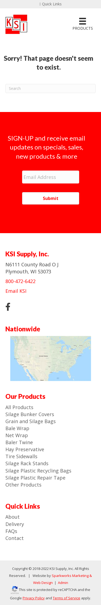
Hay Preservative (24, 449)
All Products (19, 407)
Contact (14, 538)
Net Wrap (16, 435)
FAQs (11, 531)
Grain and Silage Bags (30, 421)
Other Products (23, 484)
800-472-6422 (20, 281)
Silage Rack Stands (26, 463)
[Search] (50, 88)
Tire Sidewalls (21, 456)
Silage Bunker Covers (29, 414)
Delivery (14, 524)
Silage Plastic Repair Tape (35, 477)
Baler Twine (19, 442)
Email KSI (15, 291)
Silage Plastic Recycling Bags (38, 470)
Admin (62, 582)
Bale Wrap (17, 428)
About (12, 517)
